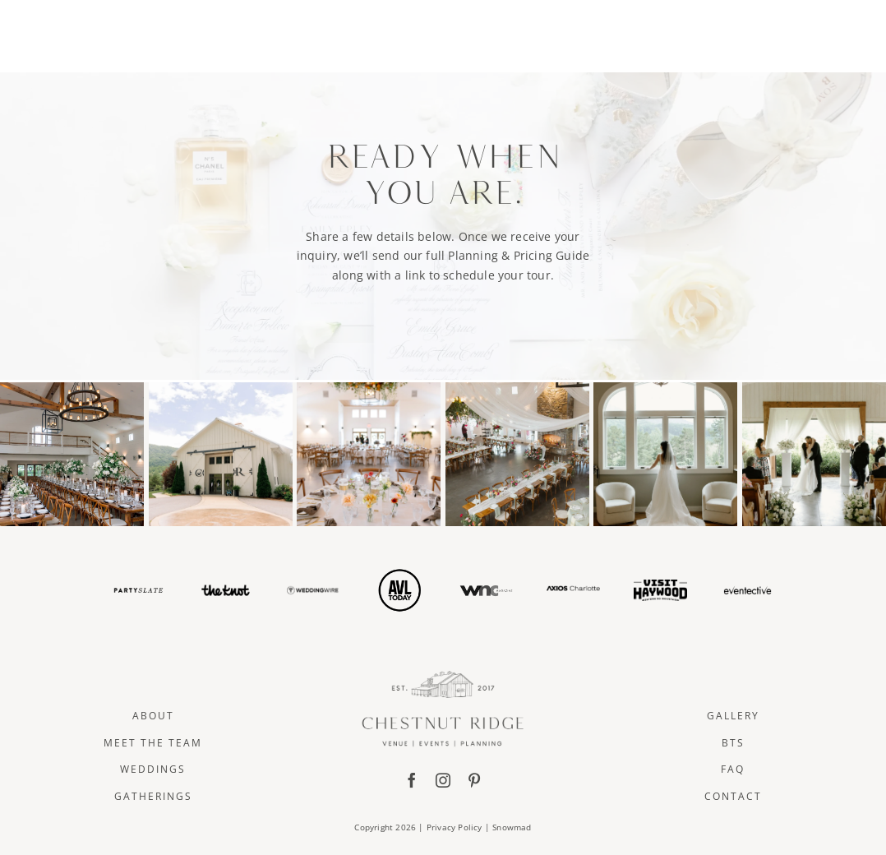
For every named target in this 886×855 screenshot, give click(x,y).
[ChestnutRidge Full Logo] (443, 676)
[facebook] (411, 780)
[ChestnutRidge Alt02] (443, 13)
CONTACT (784, 33)
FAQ (733, 769)
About (153, 716)
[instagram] (443, 780)
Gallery (733, 716)
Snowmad (511, 827)
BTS (733, 743)
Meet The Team (153, 743)
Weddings (153, 769)
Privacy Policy (454, 827)
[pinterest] (474, 780)
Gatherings (153, 796)
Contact (733, 796)
